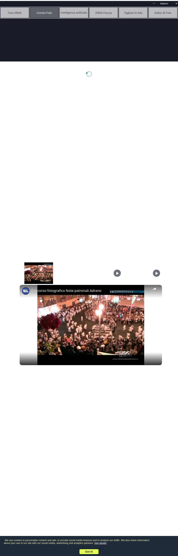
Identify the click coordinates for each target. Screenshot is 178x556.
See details (100, 543)
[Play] (117, 273)
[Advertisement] (90, 112)
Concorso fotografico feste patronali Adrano (66, 290)
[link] (25, 291)
